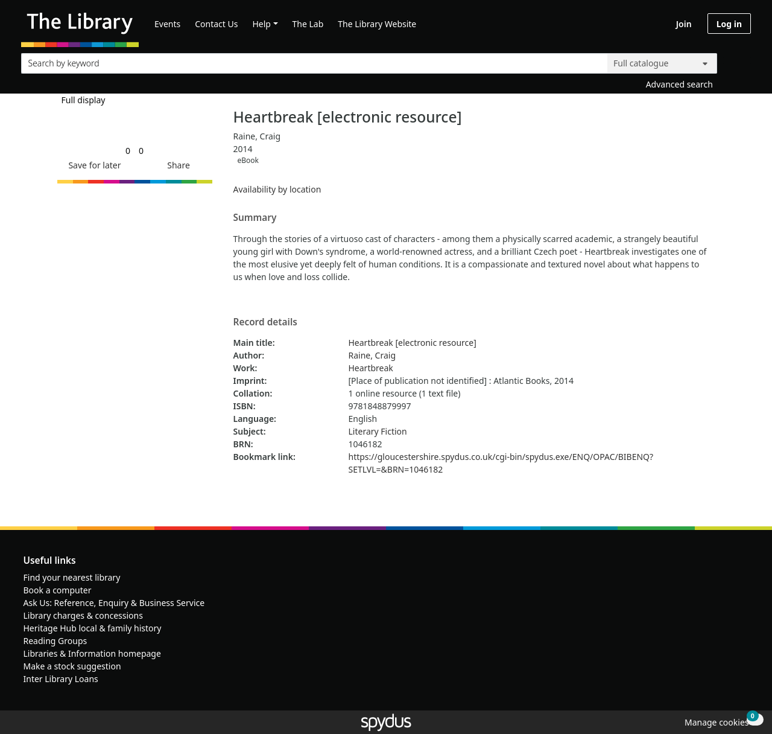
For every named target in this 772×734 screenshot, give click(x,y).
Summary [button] (255, 217)
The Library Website (377, 24)
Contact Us (216, 24)
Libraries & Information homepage (92, 653)
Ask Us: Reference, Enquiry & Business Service (114, 602)
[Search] (737, 61)
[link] (127, 150)
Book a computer (58, 590)
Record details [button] (265, 322)
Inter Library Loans (61, 679)
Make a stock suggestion (72, 666)
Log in (729, 24)
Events (167, 24)
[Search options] (662, 63)
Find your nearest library (72, 577)
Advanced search (679, 84)
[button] (92, 165)
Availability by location (277, 189)
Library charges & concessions (83, 615)
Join (684, 24)
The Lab (308, 24)
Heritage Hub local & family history (93, 628)
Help (261, 24)
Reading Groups (55, 640)
